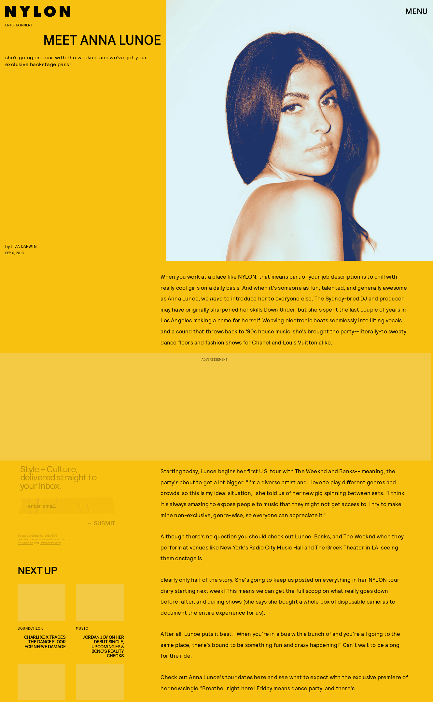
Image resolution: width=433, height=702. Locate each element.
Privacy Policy (50, 547)
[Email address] (66, 510)
